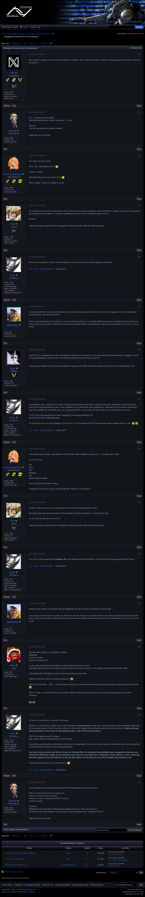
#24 (139, 449)
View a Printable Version (13, 872)
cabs (12, 665)
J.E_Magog (30, 892)
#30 (139, 782)
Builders (114, 22)
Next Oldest (9, 829)
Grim (12, 275)
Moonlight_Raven (122, 860)
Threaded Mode (136, 48)
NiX (12, 73)
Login (25, 27)
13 (87, 865)
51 (87, 859)
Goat (12, 368)
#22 (139, 350)
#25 (139, 502)
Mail (130, 22)
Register (34, 27)
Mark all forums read (80, 885)
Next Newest (22, 829)
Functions (138, 22)
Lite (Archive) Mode (62, 885)
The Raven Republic (33, 885)
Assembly (39, 34)
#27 (139, 603)
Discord (123, 22)
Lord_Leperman (12, 174)
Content (105, 22)
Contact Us (18, 885)
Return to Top (47, 885)
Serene (12, 131)
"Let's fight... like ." (41, 269)
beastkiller (12, 325)
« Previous (14, 43)
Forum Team (7, 885)
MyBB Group (31, 889)
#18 (139, 155)
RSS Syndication (96, 885)
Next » (45, 43)
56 (87, 853)
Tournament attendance (15, 865)
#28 (139, 647)
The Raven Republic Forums (12, 34)
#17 (139, 112)
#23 (139, 399)
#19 (139, 205)
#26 (139, 554)
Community (29, 34)
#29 (139, 715)
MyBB (13, 889)
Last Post (111, 854)
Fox (12, 224)
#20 (139, 257)
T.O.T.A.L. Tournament (14, 859)
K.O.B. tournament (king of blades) (20, 853)
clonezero (119, 854)
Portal (97, 22)
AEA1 (68, 853)
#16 (139, 54)
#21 (139, 306)
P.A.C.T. (48, 34)
